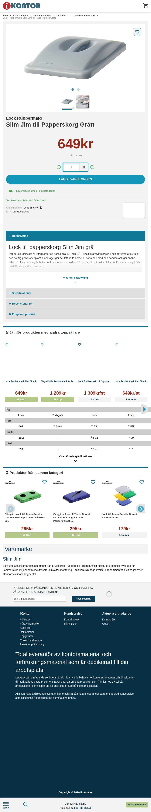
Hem (5, 15)
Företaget (25, 619)
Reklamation (27, 631)
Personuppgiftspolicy (32, 644)
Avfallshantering (42, 15)
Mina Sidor (70, 623)
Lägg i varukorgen (75, 179)
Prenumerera (84, 598)
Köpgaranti (26, 636)
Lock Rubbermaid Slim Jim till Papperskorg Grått (29, 18)
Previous (10, 508)
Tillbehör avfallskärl (84, 15)
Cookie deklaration (31, 640)
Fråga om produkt (22, 314)
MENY (6, 805)
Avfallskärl (62, 15)
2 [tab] (78, 90)
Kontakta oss (72, 619)
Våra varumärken (30, 623)
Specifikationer (20, 293)
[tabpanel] (75, 56)
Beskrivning (18, 235)
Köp (21, 399)
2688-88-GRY (33, 207)
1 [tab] (73, 90)
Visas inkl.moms (137, 804)
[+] (92, 167)
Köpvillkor (25, 627)
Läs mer (94, 399)
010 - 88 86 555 (82, 808)
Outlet (105, 623)
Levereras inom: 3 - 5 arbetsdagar (35, 190)
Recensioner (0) (21, 303)
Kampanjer (108, 619)
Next (140, 508)
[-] (59, 167)
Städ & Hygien (20, 15)
